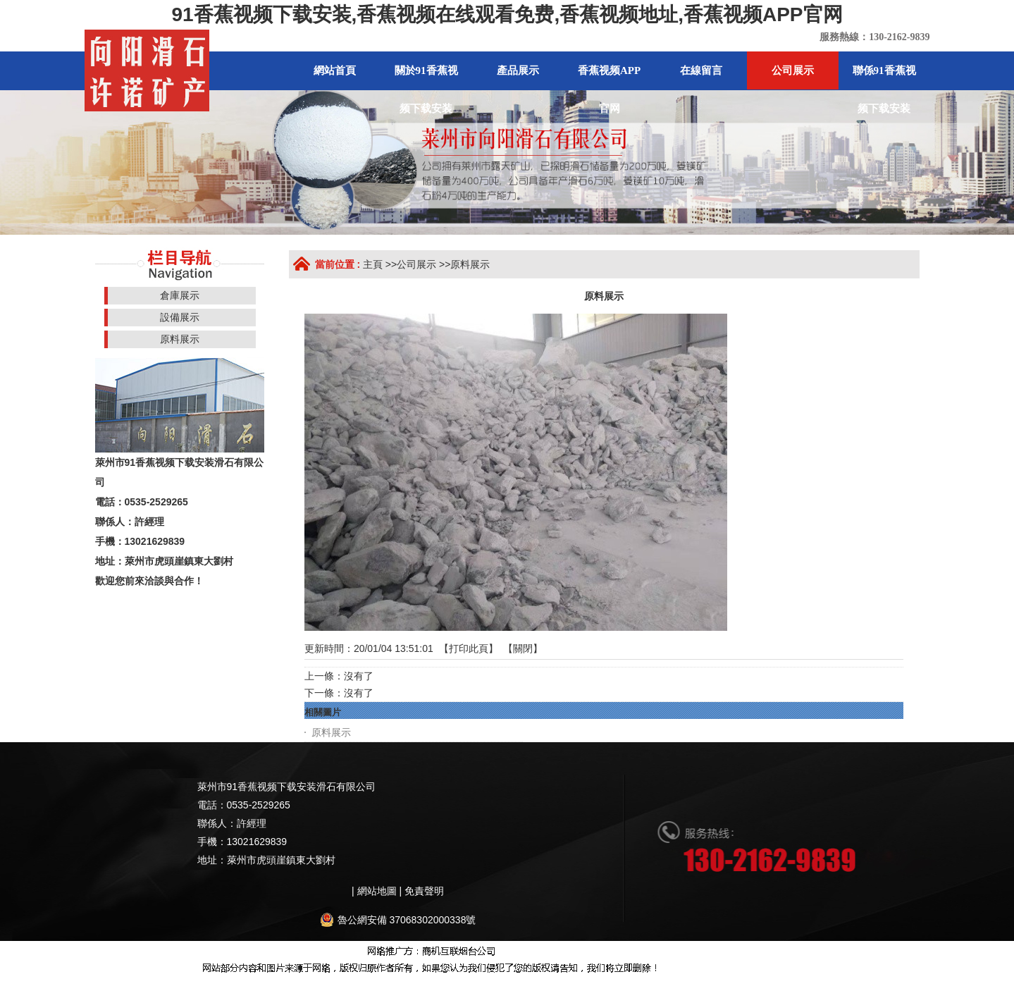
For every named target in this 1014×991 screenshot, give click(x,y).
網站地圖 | (380, 891)
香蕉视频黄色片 (476, 983)
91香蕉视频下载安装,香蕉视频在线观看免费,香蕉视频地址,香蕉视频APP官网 (506, 14)
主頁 (373, 264)
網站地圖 (113, 983)
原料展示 (470, 264)
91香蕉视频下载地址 (332, 983)
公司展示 (416, 264)
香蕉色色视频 (706, 983)
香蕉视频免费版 (249, 983)
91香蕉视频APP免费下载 (865, 983)
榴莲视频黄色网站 (552, 983)
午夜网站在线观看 (634, 983)
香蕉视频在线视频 (172, 983)
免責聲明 (424, 891)
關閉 (523, 648)
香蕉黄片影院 (409, 983)
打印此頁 (468, 648)
